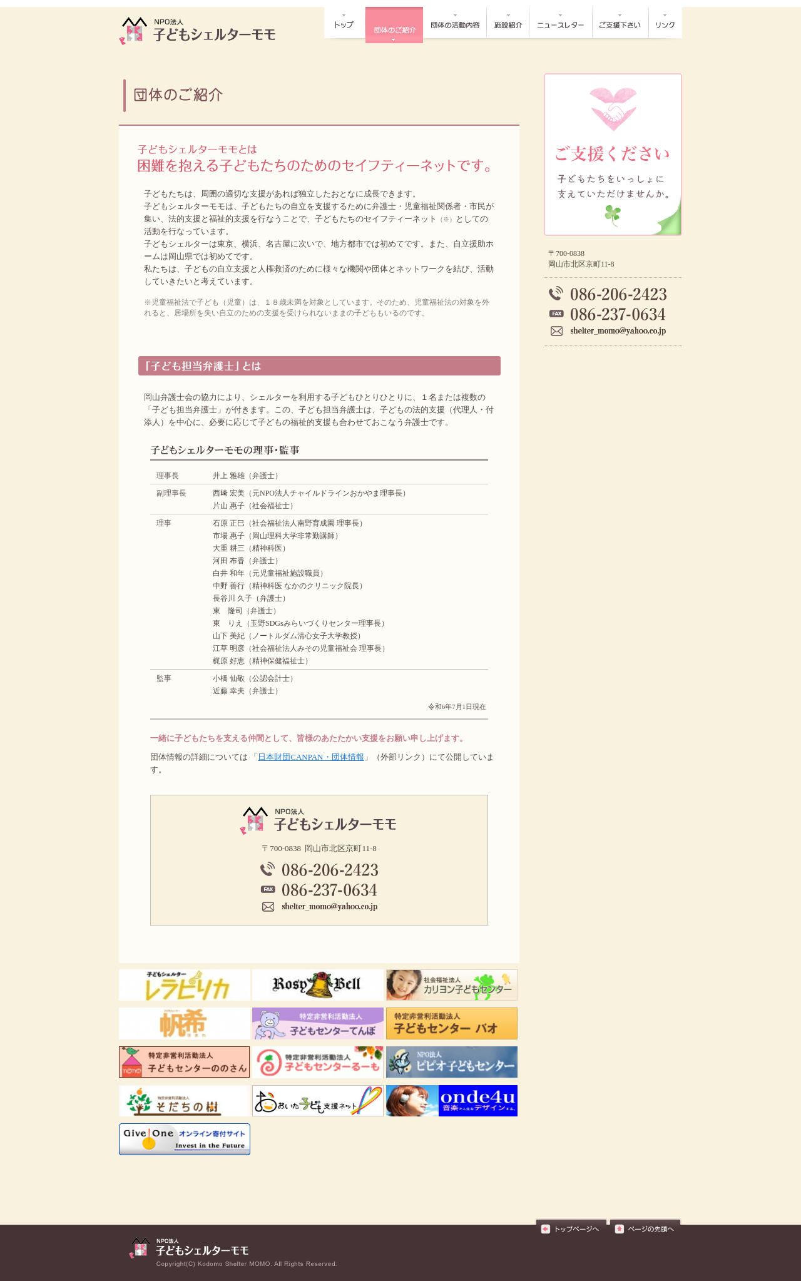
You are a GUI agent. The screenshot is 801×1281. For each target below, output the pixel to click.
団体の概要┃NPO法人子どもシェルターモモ (204, 31)
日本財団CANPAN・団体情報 (311, 757)
